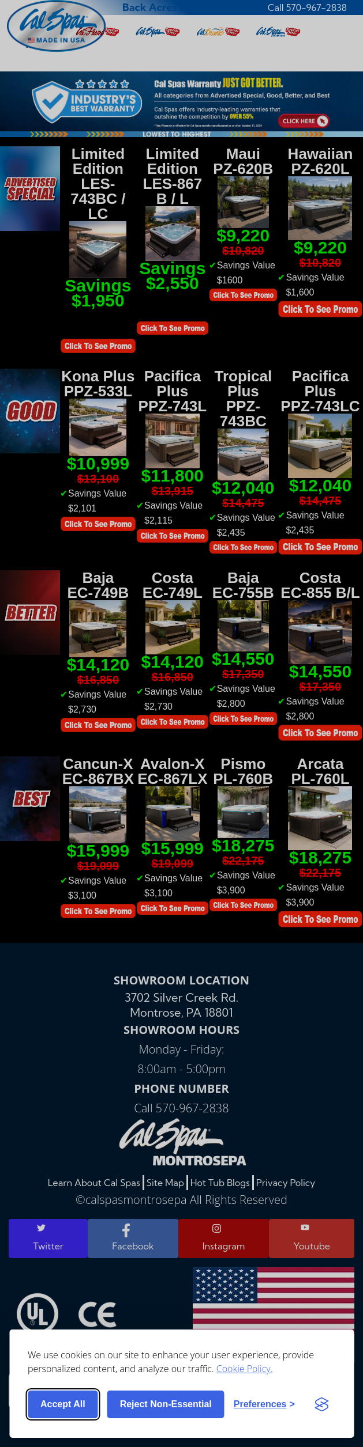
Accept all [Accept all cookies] (62, 1404)
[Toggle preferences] (264, 1404)
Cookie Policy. (244, 1368)
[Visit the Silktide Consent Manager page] (321, 1404)
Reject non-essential (166, 1404)
